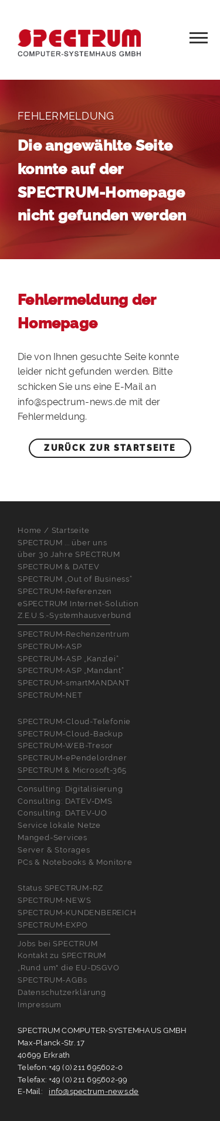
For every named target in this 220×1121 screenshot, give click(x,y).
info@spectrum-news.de (93, 1091)
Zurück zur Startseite (109, 448)
